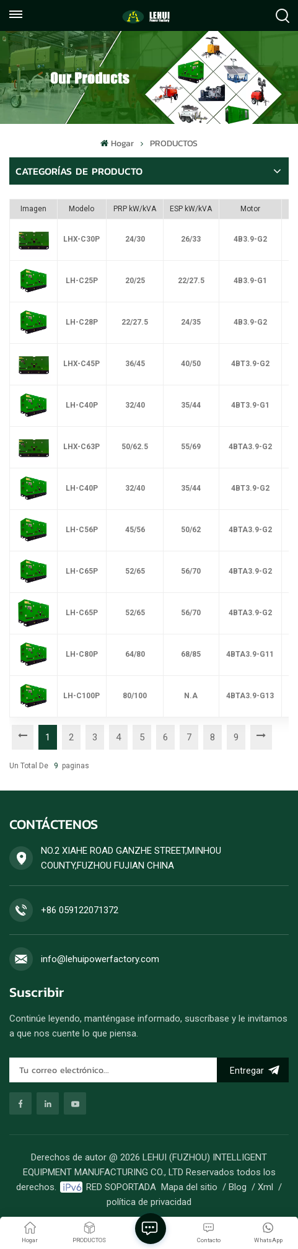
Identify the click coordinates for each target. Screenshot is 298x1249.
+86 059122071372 (79, 910)
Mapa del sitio (189, 1187)
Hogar (116, 143)
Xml (265, 1187)
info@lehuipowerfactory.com (100, 959)
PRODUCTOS (174, 143)
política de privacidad (149, 1201)
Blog (238, 1187)
